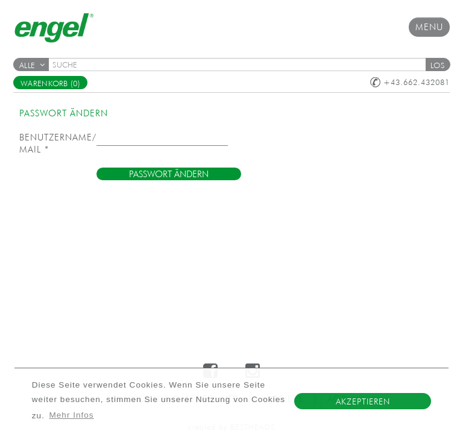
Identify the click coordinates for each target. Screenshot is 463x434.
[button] (437, 64)
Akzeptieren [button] (363, 401)
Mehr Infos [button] (71, 415)
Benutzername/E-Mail (57, 143)
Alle (32, 65)
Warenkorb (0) (50, 83)
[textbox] (241, 64)
